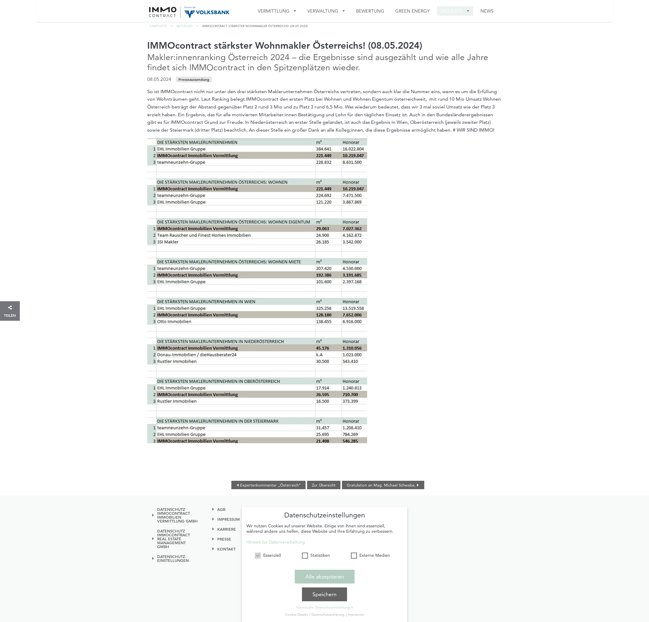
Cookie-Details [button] (297, 614)
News (486, 11)
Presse (224, 539)
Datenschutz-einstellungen (173, 559)
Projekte (451, 11)
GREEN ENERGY (412, 11)
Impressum (228, 519)
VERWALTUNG (322, 11)
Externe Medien (370, 555)
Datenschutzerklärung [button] (328, 614)
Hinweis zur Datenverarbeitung (275, 542)
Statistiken (316, 555)
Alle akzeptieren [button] (324, 576)
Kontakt (226, 549)
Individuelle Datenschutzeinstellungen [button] (324, 607)
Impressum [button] (356, 614)
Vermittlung (274, 11)
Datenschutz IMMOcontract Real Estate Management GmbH (173, 539)
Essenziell (268, 555)
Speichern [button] (324, 594)
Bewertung (370, 11)
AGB (221, 509)
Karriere (226, 529)
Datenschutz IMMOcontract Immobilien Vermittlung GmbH (177, 515)
